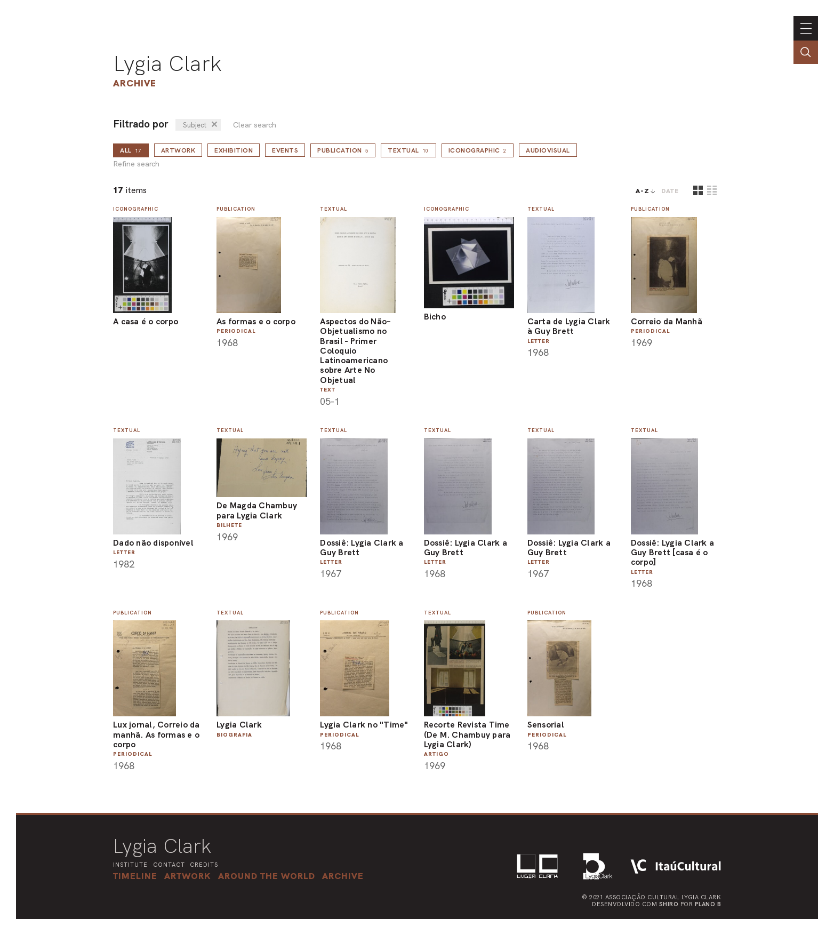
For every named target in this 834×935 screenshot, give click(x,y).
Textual (408, 150)
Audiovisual (548, 150)
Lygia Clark (167, 63)
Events (285, 150)
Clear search (254, 125)
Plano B (708, 904)
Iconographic (477, 150)
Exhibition (233, 150)
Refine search (136, 164)
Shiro (669, 904)
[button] (266, 876)
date (670, 191)
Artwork (178, 150)
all (131, 150)
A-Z (642, 191)
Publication (342, 150)
